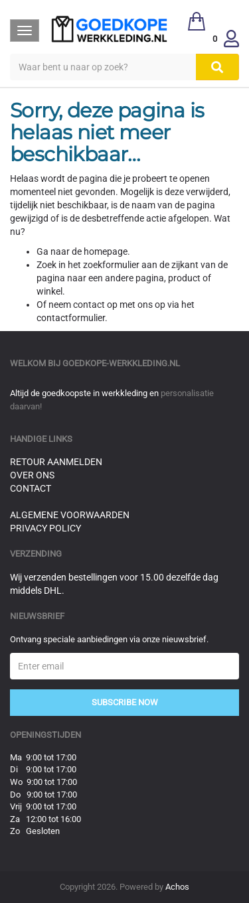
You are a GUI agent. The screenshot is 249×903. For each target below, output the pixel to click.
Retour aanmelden (56, 461)
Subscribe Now (125, 702)
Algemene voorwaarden (69, 515)
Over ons (32, 475)
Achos (177, 887)
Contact (30, 488)
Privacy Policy (45, 528)
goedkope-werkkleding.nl (121, 363)
